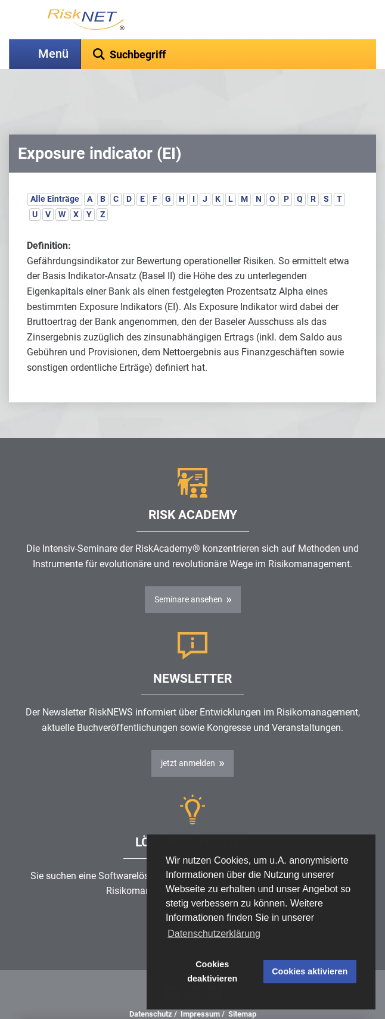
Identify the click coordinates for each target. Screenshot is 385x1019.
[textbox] (228, 54)
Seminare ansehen (188, 569)
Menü (53, 54)
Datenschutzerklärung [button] (213, 934)
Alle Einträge (54, 169)
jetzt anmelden (188, 733)
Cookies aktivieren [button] (309, 971)
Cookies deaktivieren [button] (212, 971)
